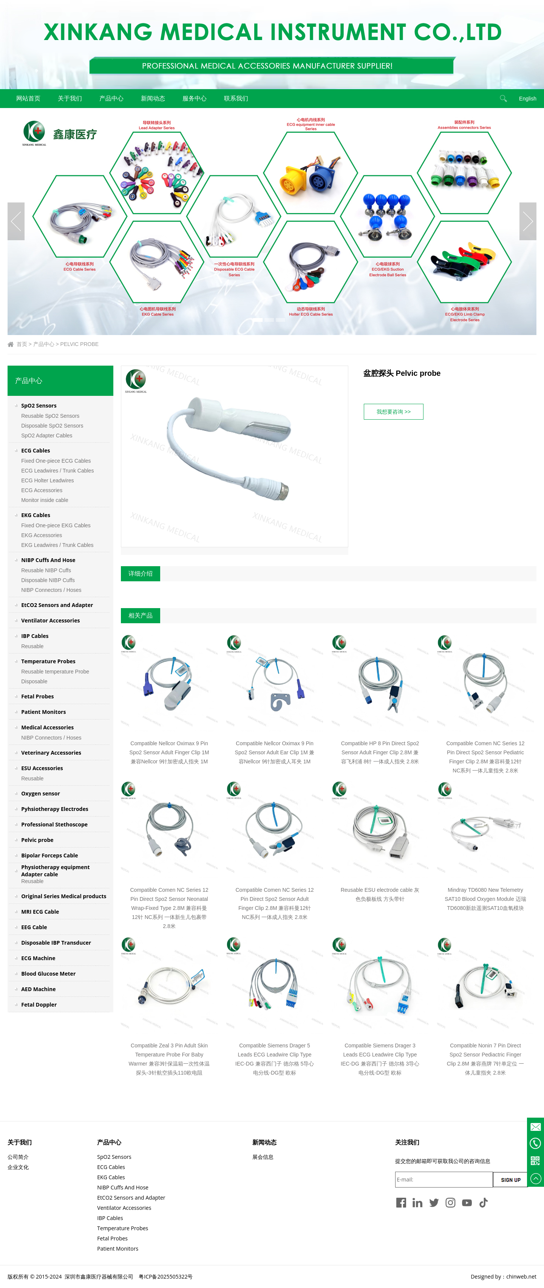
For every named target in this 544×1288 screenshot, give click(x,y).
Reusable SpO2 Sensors (50, 416)
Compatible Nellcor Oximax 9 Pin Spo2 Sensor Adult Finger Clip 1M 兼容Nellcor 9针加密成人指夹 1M (169, 752)
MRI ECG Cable (40, 911)
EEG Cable (34, 927)
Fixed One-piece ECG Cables (56, 461)
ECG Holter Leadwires (47, 480)
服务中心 (194, 98)
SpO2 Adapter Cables (46, 435)
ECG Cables (35, 450)
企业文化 (18, 1167)
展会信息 (263, 1156)
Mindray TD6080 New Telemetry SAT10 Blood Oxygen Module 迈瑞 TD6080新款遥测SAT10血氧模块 (485, 899)
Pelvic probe (37, 839)
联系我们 (236, 98)
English (527, 99)
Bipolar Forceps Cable (49, 855)
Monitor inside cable (45, 500)
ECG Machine (38, 958)
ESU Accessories (42, 768)
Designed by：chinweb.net (503, 1276)
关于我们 (70, 98)
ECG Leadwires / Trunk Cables (57, 471)
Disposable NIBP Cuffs (48, 580)
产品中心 (111, 98)
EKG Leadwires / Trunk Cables (57, 545)
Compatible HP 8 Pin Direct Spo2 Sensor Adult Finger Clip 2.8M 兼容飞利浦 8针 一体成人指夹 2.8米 (380, 752)
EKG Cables (35, 515)
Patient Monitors (43, 711)
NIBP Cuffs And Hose (48, 560)
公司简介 (18, 1156)
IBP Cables (34, 635)
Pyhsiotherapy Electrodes (54, 808)
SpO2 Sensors (38, 405)
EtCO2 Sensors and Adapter (57, 604)
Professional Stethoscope (54, 824)
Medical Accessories (47, 727)
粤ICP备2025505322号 (166, 1276)
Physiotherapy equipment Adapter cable (55, 870)
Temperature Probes (48, 661)
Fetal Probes (37, 696)
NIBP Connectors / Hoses (51, 590)
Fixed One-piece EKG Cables (56, 525)
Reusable (32, 646)
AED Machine (38, 989)
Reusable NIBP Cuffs (46, 570)
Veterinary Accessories (51, 752)
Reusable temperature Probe (55, 672)
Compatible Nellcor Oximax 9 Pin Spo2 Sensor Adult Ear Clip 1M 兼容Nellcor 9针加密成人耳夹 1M (275, 752)
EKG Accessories (41, 535)
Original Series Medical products (63, 896)
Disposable (34, 681)
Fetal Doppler (39, 1004)
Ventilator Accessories (50, 620)
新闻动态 (153, 98)
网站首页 (28, 98)
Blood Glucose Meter (48, 973)
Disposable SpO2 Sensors (52, 426)
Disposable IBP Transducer (56, 942)
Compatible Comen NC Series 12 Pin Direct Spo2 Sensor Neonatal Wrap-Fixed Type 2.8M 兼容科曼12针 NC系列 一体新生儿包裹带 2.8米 (169, 908)
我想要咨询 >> (394, 412)
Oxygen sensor (40, 793)
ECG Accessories (41, 490)
